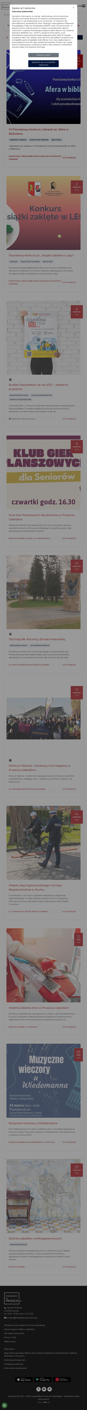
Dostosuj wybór (43, 55)
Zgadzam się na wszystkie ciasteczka (43, 63)
